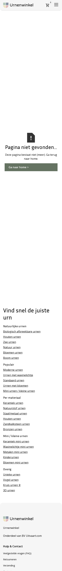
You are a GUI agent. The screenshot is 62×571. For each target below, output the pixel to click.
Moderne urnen (13, 370)
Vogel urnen (11, 480)
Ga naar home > (19, 167)
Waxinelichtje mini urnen (18, 447)
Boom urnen (11, 358)
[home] (18, 5)
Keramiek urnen (13, 403)
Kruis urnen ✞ (12, 485)
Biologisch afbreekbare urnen (22, 331)
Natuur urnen (12, 347)
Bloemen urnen (12, 352)
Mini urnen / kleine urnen (19, 391)
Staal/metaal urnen (15, 413)
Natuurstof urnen (14, 408)
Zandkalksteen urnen (16, 424)
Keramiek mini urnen (16, 441)
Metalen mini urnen (15, 452)
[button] (47, 5)
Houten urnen (12, 337)
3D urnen (9, 490)
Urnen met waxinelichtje (18, 375)
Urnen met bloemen (15, 385)
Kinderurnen (11, 457)
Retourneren (10, 559)
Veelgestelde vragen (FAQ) (17, 553)
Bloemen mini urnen (15, 462)
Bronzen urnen (12, 429)
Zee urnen (9, 342)
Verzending (9, 565)
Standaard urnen (13, 380)
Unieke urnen (11, 474)
